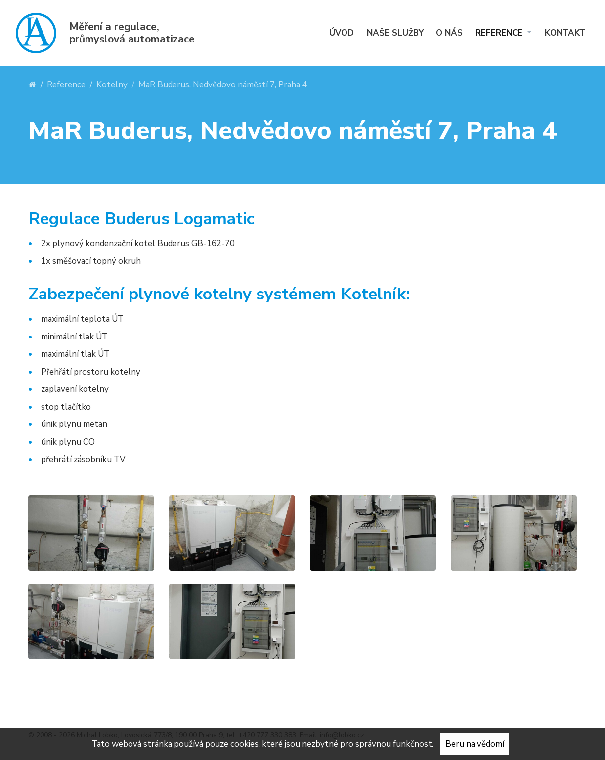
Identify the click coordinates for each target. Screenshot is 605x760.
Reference (66, 84)
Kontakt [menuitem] (565, 33)
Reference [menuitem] (500, 33)
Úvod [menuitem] (341, 33)
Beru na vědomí (474, 744)
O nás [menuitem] (449, 33)
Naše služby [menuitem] (395, 33)
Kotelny (112, 84)
